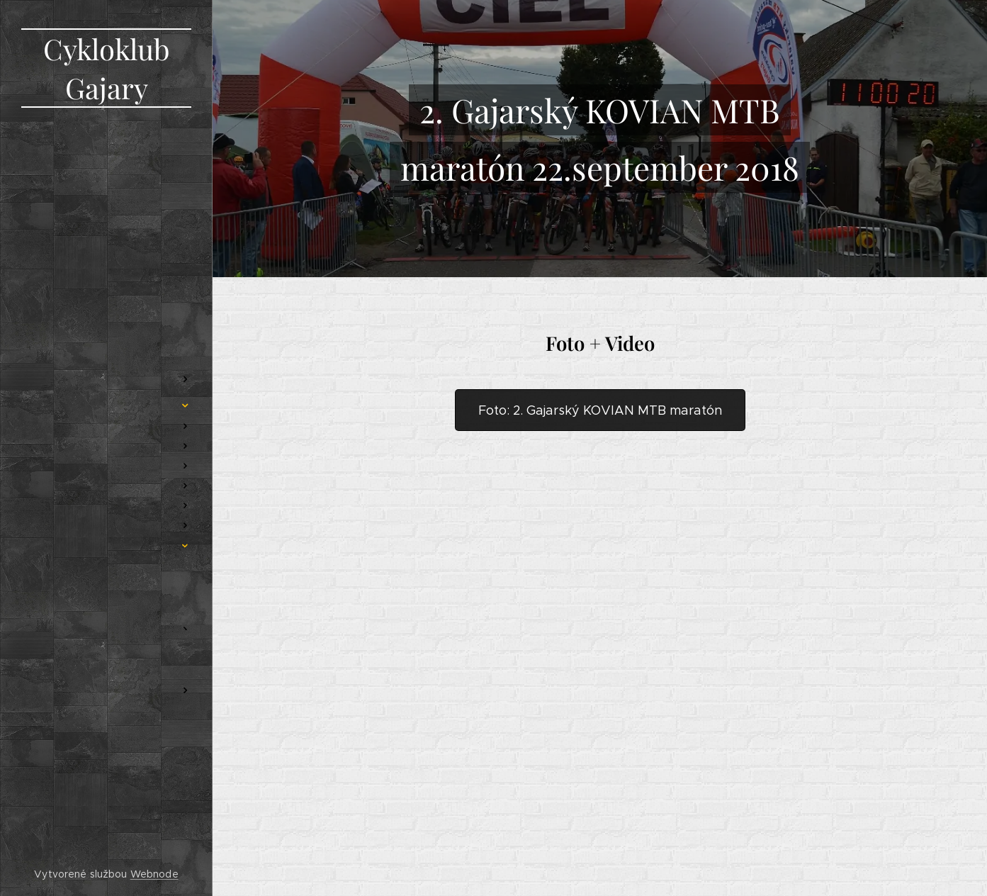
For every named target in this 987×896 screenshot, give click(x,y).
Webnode (154, 874)
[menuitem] (106, 284)
